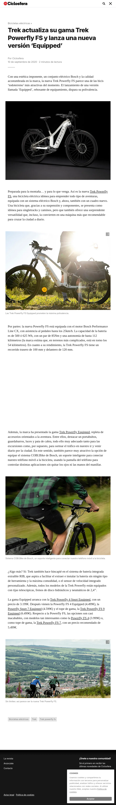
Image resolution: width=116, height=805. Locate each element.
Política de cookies (25, 795)
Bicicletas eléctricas (19, 23)
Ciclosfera (17, 58)
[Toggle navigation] (110, 3)
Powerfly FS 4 (80, 618)
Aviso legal (9, 795)
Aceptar (91, 798)
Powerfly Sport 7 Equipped (25, 609)
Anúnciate (8, 763)
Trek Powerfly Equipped (74, 432)
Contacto (8, 768)
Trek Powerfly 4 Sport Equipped (70, 599)
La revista (8, 758)
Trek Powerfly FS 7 (48, 622)
